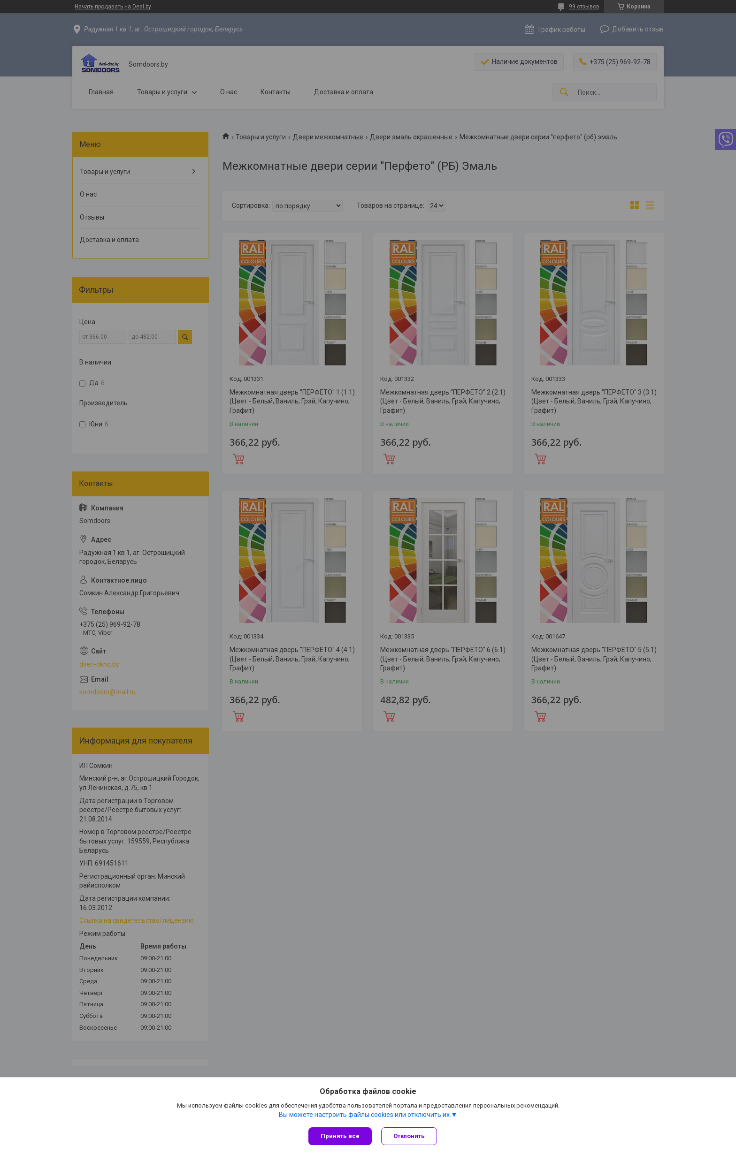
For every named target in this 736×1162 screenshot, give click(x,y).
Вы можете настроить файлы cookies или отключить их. (365, 1114)
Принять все (340, 1135)
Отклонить (409, 1135)
